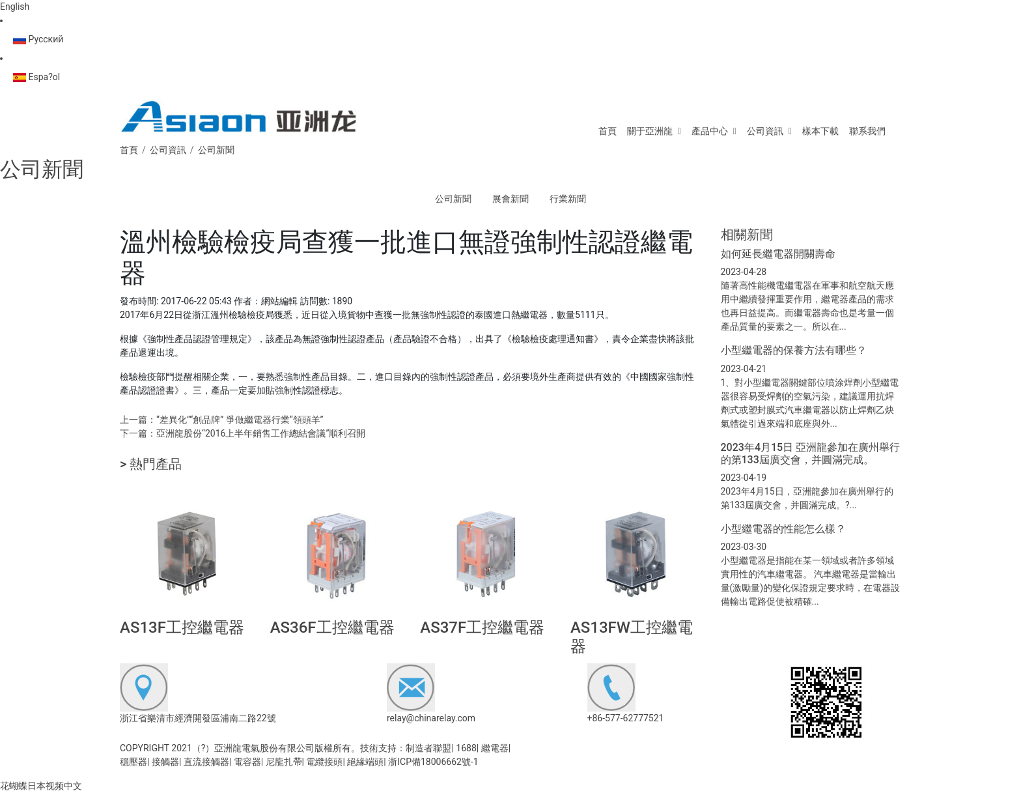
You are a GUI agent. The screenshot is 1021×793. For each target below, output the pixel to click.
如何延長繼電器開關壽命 (778, 254)
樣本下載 (820, 131)
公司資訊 (765, 131)
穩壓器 (133, 762)
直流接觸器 (206, 762)
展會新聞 (510, 199)
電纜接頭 (324, 762)
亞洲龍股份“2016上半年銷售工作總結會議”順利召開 (260, 433)
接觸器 (165, 762)
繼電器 (495, 748)
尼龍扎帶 (284, 762)
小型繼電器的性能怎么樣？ (783, 529)
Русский (38, 39)
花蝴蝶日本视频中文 (41, 786)
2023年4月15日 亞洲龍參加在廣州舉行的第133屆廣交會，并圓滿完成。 (811, 453)
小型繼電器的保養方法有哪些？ (794, 350)
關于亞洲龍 (650, 131)
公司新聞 (453, 199)
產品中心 (710, 131)
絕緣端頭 (365, 762)
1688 (466, 748)
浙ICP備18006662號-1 (433, 762)
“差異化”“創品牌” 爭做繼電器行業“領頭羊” (240, 419)
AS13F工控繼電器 (182, 627)
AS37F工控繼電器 (482, 627)
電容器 (247, 762)
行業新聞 (568, 199)
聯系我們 (867, 131)
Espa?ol (36, 77)
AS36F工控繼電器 (332, 627)
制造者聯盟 (428, 748)
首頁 (607, 131)
